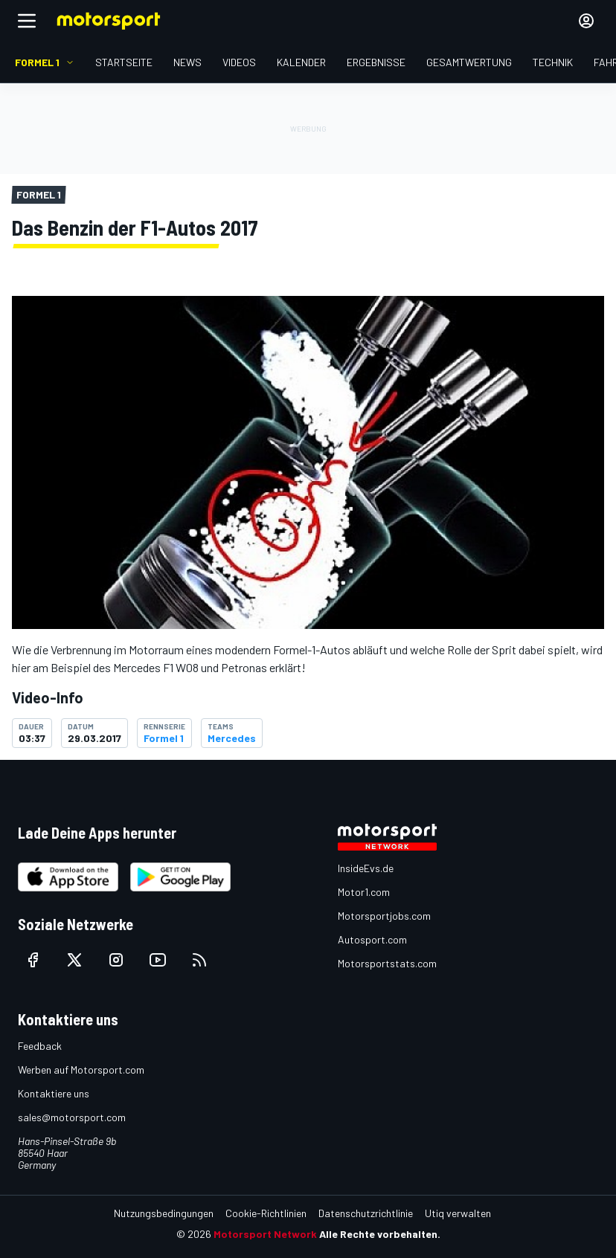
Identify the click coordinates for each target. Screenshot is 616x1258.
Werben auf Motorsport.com (81, 1069)
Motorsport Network (265, 1234)
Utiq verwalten (458, 1213)
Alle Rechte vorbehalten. (379, 1234)
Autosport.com (372, 939)
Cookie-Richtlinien (266, 1213)
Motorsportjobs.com (384, 915)
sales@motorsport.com (72, 1117)
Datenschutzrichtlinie (365, 1213)
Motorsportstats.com (387, 963)
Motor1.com (364, 892)
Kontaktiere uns (53, 1093)
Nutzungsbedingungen (164, 1213)
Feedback (40, 1045)
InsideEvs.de (366, 868)
